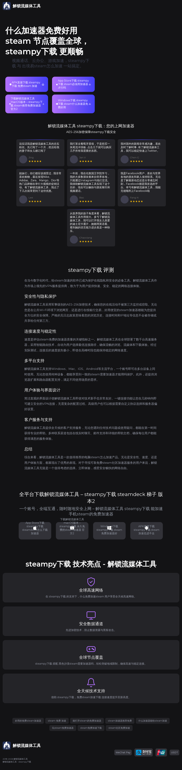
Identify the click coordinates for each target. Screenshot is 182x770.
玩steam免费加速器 (63, 727)
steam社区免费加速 (119, 727)
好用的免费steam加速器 (28, 720)
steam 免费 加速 (57, 720)
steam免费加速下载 (91, 727)
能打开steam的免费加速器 (87, 720)
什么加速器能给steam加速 (152, 720)
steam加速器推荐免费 (120, 720)
